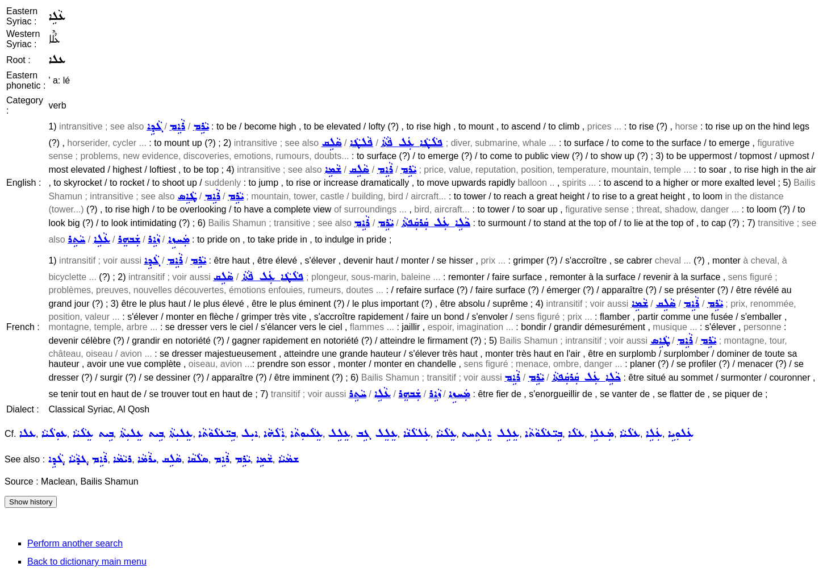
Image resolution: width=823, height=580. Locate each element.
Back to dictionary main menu (87, 561)
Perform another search (75, 543)
